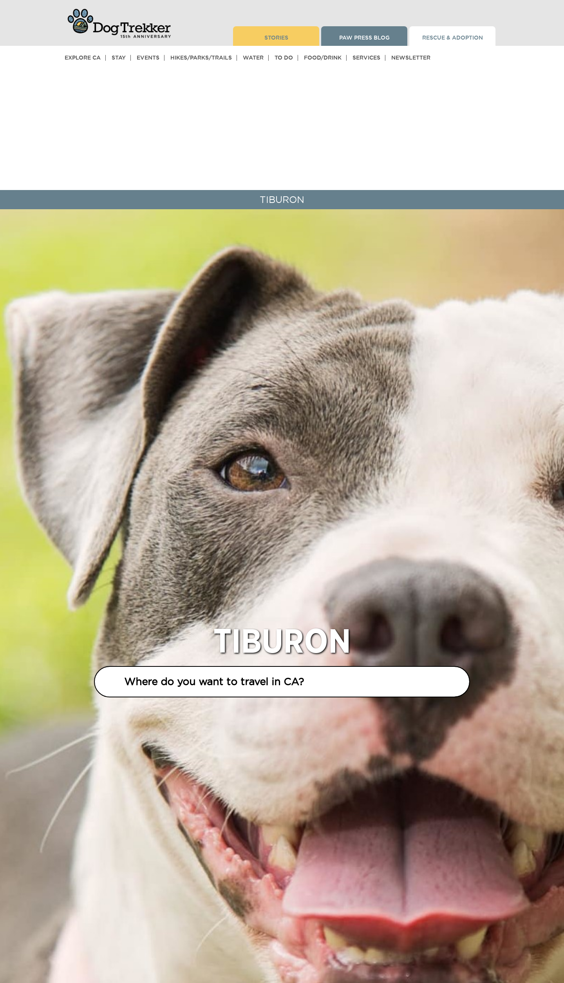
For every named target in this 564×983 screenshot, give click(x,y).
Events (148, 57)
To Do (284, 57)
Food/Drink (323, 57)
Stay (119, 57)
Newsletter (410, 57)
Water (253, 57)
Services (366, 57)
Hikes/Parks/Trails (201, 57)
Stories (276, 37)
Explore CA (83, 57)
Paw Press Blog (364, 37)
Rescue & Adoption (452, 37)
